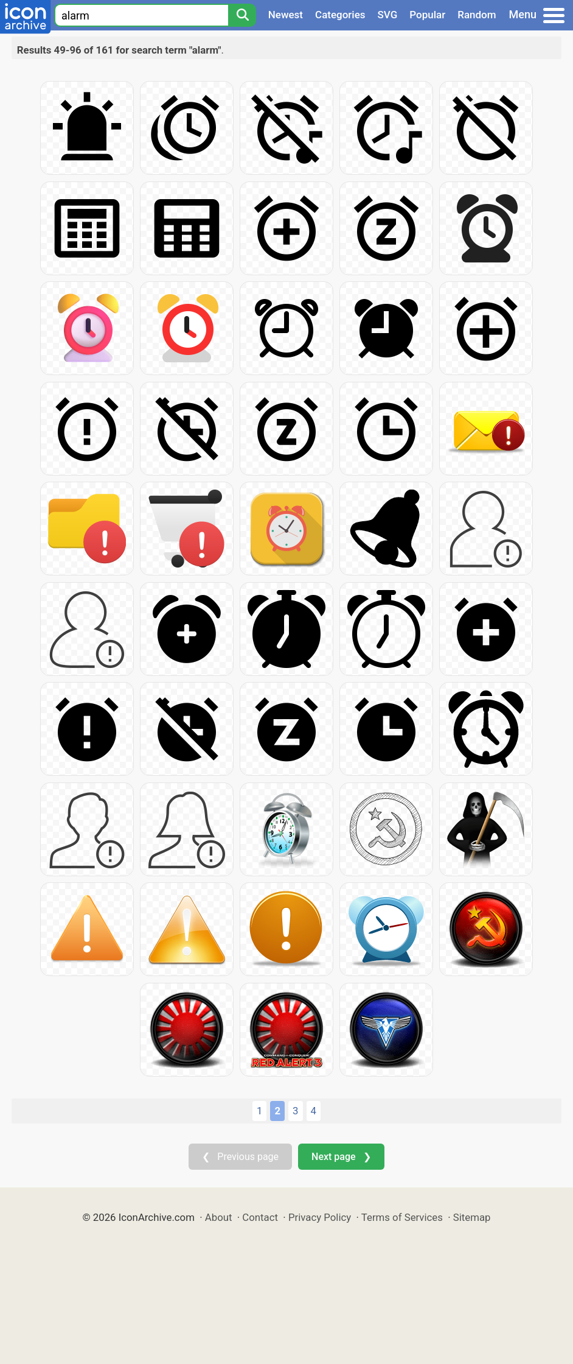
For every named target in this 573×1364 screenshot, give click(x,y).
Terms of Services (402, 1217)
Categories (340, 15)
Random (476, 15)
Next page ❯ (340, 1156)
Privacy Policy (319, 1217)
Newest (285, 15)
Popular (427, 15)
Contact (260, 1217)
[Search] (242, 15)
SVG (388, 15)
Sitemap (472, 1217)
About (218, 1217)
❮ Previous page (240, 1156)
